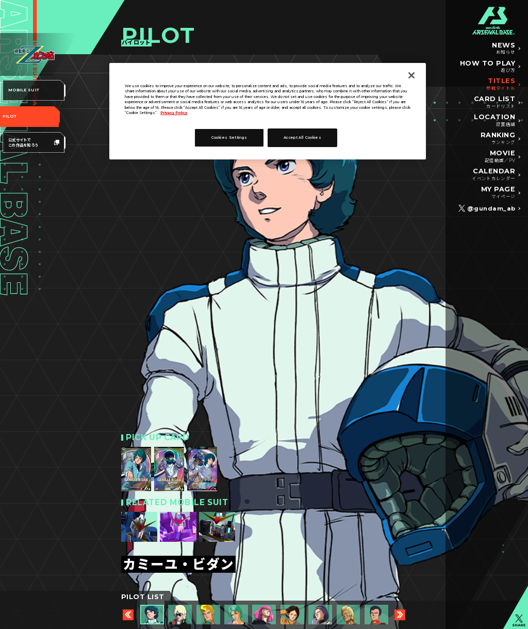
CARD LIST (495, 102)
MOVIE (500, 157)
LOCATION (494, 121)
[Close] (411, 75)
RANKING (498, 139)
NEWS (503, 49)
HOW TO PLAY (488, 67)
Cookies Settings (229, 137)
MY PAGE (498, 193)
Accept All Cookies (302, 137)
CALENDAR (493, 175)
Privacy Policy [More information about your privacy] (173, 112)
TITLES (500, 84)
